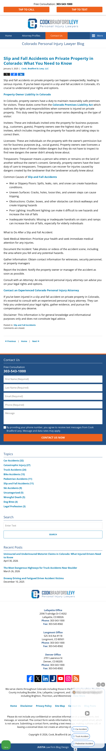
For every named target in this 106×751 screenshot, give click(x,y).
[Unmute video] (88, 713)
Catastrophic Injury (17, 465)
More (100, 35)
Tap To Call (26, 9)
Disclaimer (26, 705)
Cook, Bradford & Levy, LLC (63, 734)
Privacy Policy (44, 705)
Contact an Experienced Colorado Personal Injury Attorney (41, 290)
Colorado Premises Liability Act (73, 104)
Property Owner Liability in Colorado (27, 94)
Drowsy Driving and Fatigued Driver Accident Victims (34, 578)
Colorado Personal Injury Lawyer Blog (53, 23)
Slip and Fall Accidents (42, 177)
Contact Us (56, 35)
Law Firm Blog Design (53, 747)
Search (53, 534)
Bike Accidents (14, 474)
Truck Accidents (15, 469)
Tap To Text (79, 9)
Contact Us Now (53, 437)
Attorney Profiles (31, 35)
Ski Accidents (13, 488)
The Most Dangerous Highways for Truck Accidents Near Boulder (40, 567)
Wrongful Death (14, 497)
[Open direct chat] (99, 685)
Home (8, 35)
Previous (10, 341)
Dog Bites (11, 501)
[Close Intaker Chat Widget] (103, 685)
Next (35, 341)
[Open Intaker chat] (75, 749)
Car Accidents (14, 460)
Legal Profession (14, 506)
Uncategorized (13, 492)
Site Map (60, 705)
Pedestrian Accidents (18, 478)
